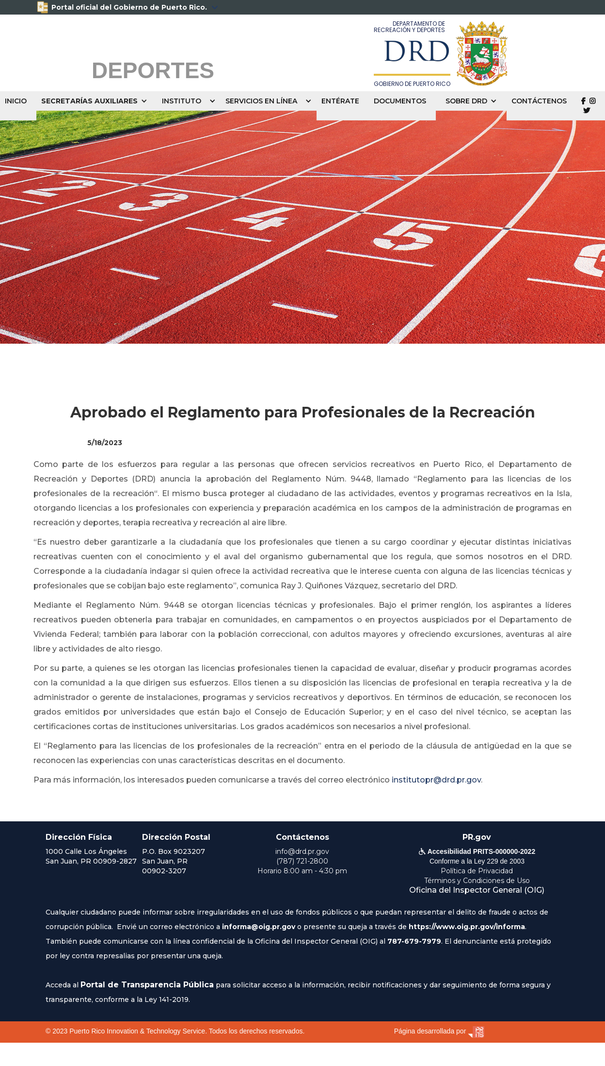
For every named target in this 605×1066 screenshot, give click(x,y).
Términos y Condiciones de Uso (477, 880)
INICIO (16, 101)
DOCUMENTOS (400, 101)
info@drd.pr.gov (302, 851)
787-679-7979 (414, 941)
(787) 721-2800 (302, 861)
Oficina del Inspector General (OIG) (476, 890)
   (588, 105)
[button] (96, 101)
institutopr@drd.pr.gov (436, 779)
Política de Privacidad (477, 870)
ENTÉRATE (340, 101)
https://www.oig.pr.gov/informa (467, 926)
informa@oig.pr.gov (258, 926)
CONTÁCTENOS (539, 101)
